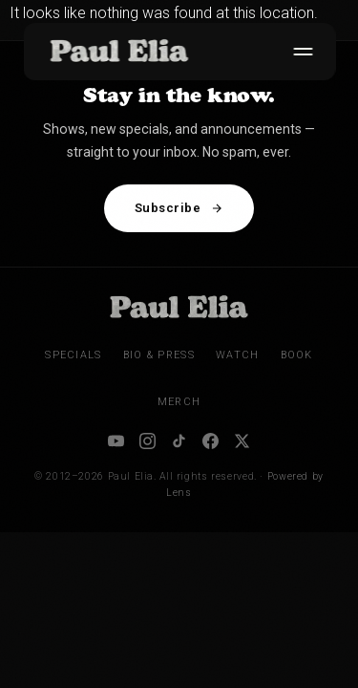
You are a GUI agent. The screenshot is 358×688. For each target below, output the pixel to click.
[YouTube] (116, 441)
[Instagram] (147, 441)
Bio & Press (159, 355)
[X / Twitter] (242, 441)
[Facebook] (210, 441)
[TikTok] (179, 441)
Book (297, 355)
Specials (73, 355)
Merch (179, 402)
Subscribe (179, 208)
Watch (238, 355)
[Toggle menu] (298, 51)
